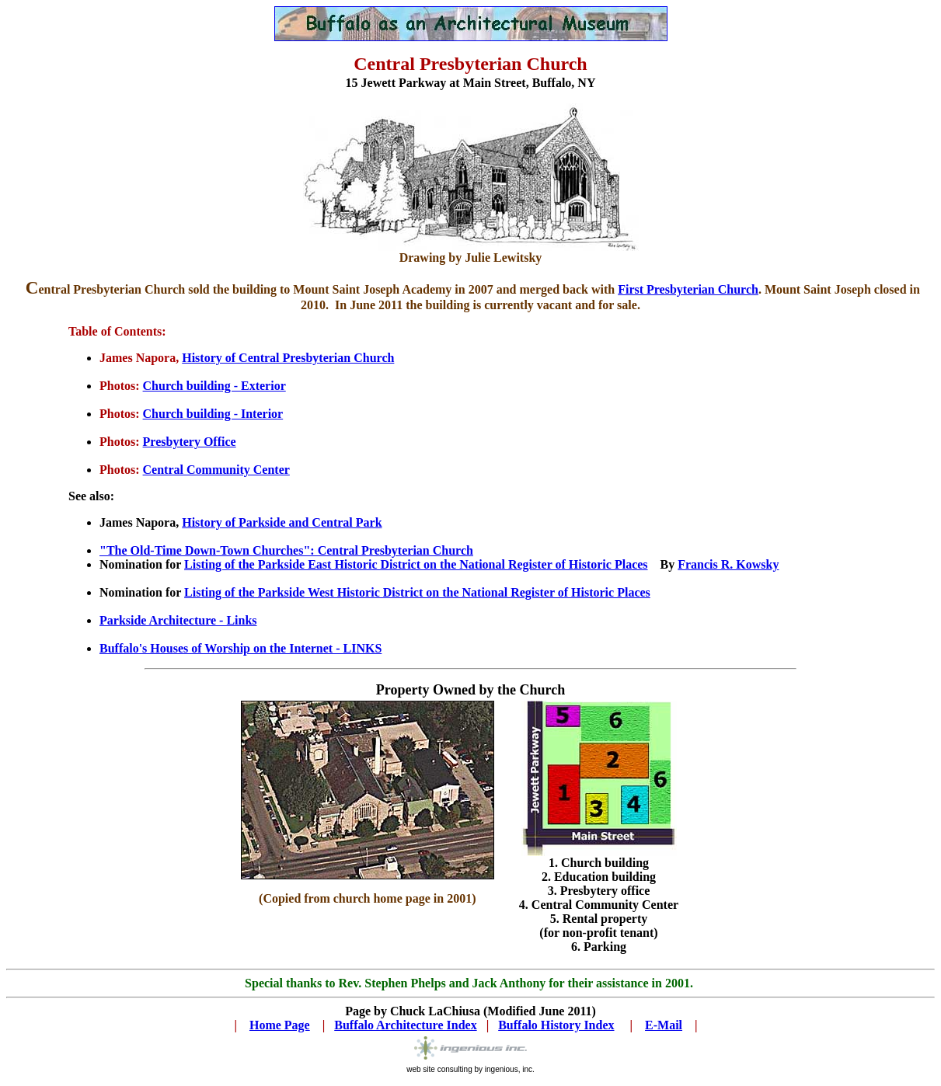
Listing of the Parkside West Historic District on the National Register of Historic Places (417, 592)
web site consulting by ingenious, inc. (470, 1069)
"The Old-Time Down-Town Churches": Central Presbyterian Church (286, 550)
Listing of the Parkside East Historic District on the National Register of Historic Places (416, 564)
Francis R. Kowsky (728, 564)
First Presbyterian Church (688, 289)
